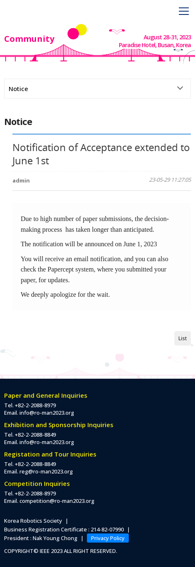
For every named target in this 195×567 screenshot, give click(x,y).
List (182, 338)
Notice (18, 88)
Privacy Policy (108, 538)
